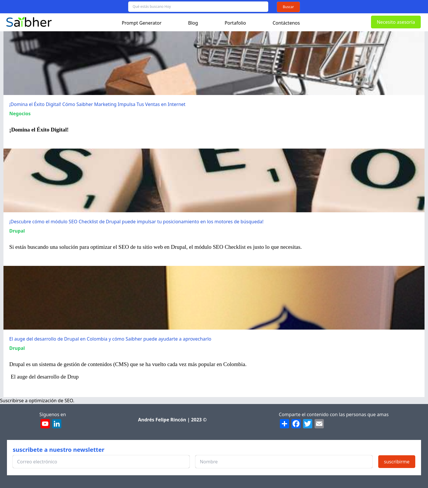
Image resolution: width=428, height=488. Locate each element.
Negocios (20, 113)
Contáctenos (286, 23)
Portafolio (235, 23)
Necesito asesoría (396, 22)
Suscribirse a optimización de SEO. (37, 400)
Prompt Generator (141, 23)
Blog (193, 23)
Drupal (17, 231)
